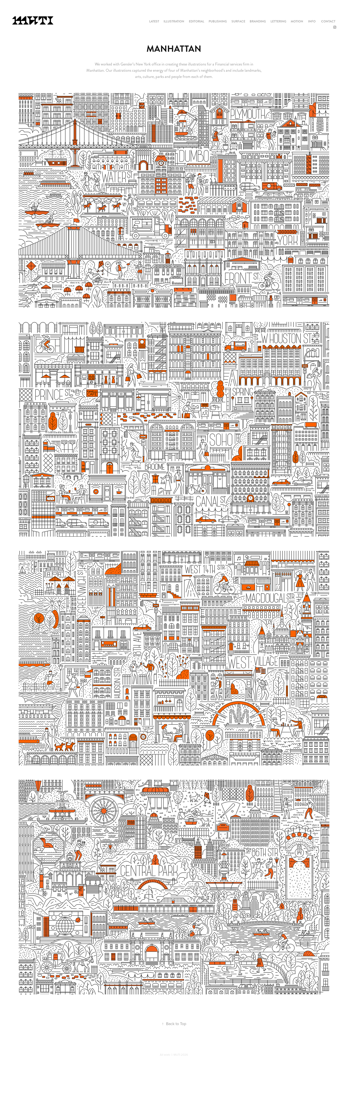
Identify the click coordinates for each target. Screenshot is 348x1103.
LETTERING (278, 21)
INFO (312, 21)
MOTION (297, 21)
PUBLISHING (218, 21)
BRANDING (258, 21)
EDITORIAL (196, 21)
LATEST (154, 21)
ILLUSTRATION (174, 21)
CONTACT (328, 21)
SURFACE (238, 21)
